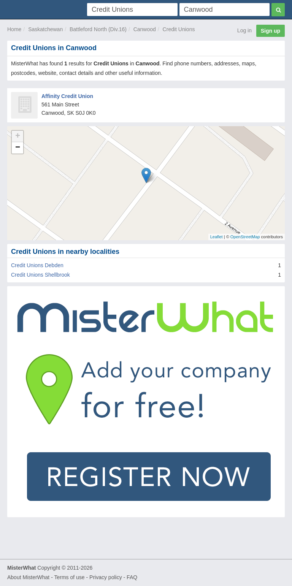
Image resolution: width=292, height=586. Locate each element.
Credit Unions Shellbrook (40, 275)
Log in (244, 30)
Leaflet (216, 236)
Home (14, 29)
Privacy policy (105, 577)
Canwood (144, 29)
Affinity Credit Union (67, 96)
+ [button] (17, 136)
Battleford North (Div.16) (98, 29)
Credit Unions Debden (37, 265)
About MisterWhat (28, 577)
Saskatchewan (45, 29)
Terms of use (69, 577)
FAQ (132, 577)
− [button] (17, 148)
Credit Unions (179, 29)
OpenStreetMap (245, 236)
